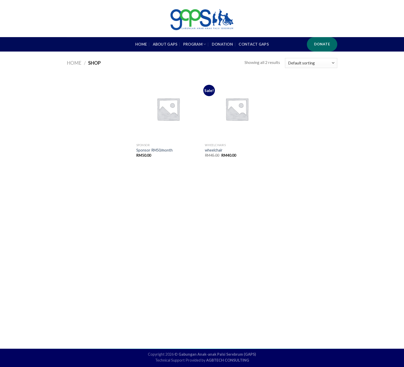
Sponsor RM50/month (154, 150)
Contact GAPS (253, 44)
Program (194, 44)
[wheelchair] (236, 109)
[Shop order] (311, 63)
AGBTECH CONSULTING (227, 360)
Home (74, 63)
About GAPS (165, 44)
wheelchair (214, 150)
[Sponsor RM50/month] (168, 109)
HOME (141, 44)
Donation (222, 44)
